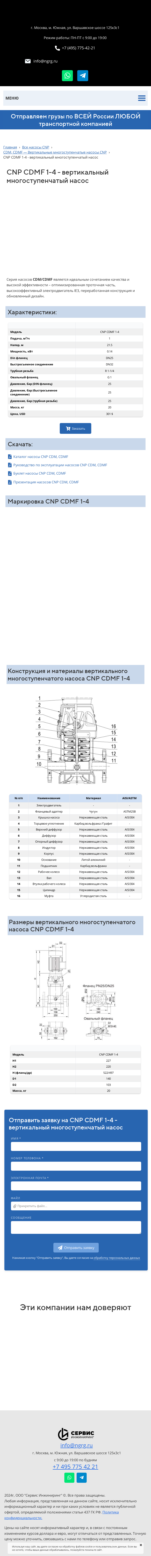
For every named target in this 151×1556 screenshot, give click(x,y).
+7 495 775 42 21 (75, 1466)
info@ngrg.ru (76, 1445)
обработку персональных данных (117, 1258)
